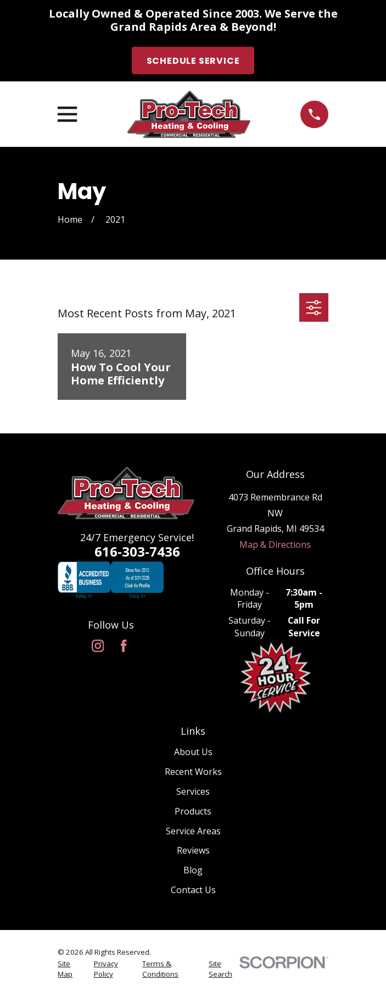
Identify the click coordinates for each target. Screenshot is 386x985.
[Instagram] (98, 646)
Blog (193, 870)
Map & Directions (275, 544)
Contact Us (193, 890)
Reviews (193, 850)
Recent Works (193, 772)
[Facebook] (124, 646)
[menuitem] (69, 969)
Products (193, 811)
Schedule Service (193, 60)
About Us (193, 752)
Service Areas (193, 831)
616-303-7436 (137, 551)
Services (193, 791)
